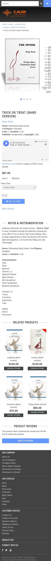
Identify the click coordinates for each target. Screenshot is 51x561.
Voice (4, 504)
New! (4, 483)
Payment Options (9, 521)
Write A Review (25, 441)
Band (11, 24)
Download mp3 (8, 164)
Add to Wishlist (8, 209)
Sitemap (5, 533)
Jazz (4, 498)
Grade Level (20, 24)
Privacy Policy (8, 530)
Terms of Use (7, 527)
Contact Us (6, 515)
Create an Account (10, 518)
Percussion (6, 489)
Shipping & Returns (10, 524)
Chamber (6, 501)
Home (4, 24)
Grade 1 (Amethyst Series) (15, 27)
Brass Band (7, 495)
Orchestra (6, 492)
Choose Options (13, 368)
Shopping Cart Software (17, 560)
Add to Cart (13, 201)
